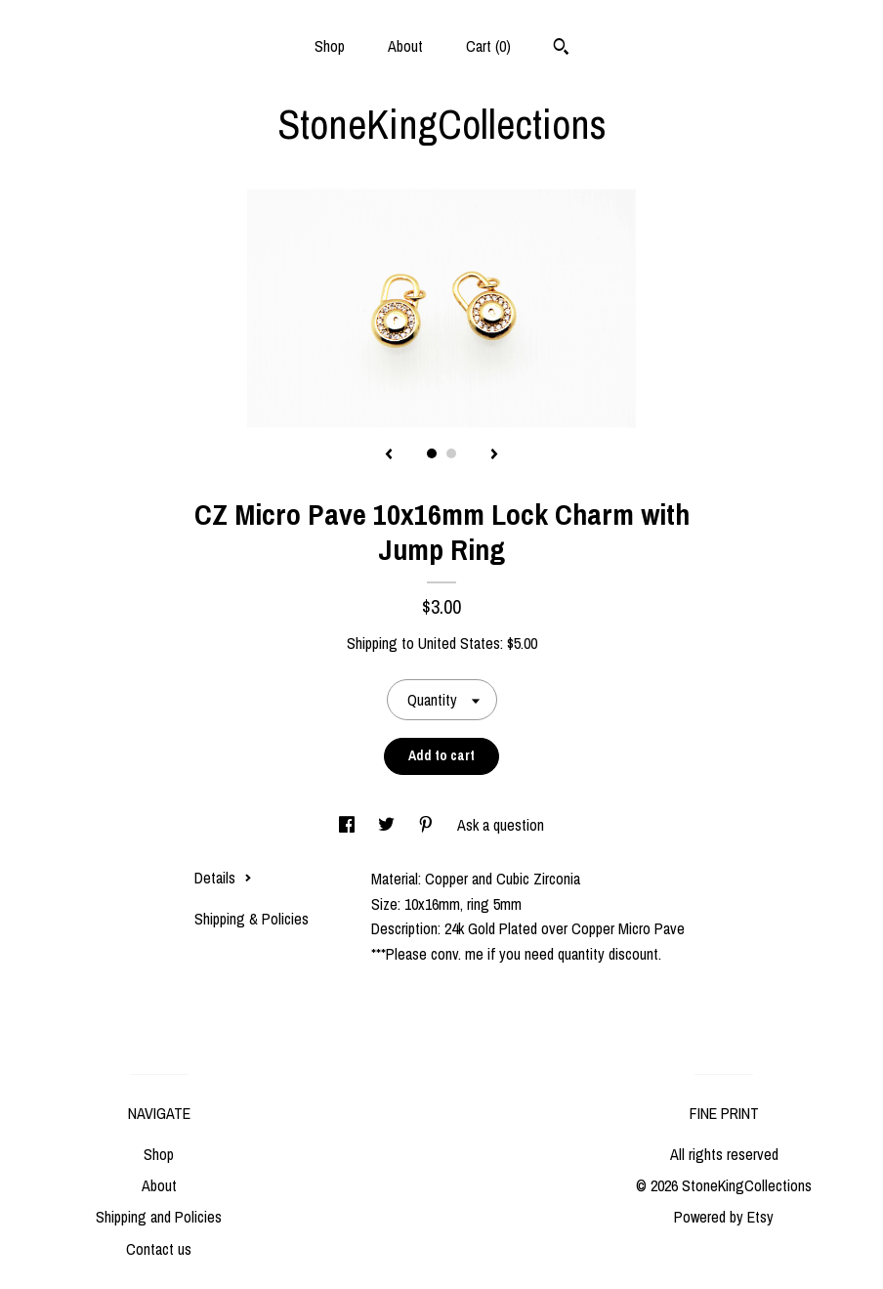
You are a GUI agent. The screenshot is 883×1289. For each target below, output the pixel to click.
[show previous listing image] (389, 455)
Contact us (158, 1249)
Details (223, 877)
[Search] (561, 49)
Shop (330, 46)
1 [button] (432, 453)
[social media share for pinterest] (428, 825)
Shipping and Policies (159, 1216)
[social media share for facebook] (348, 825)
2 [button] (451, 453)
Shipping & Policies (251, 918)
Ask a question (500, 825)
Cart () (488, 46)
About (405, 46)
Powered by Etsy (724, 1216)
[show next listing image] (494, 455)
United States (459, 643)
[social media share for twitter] (388, 825)
